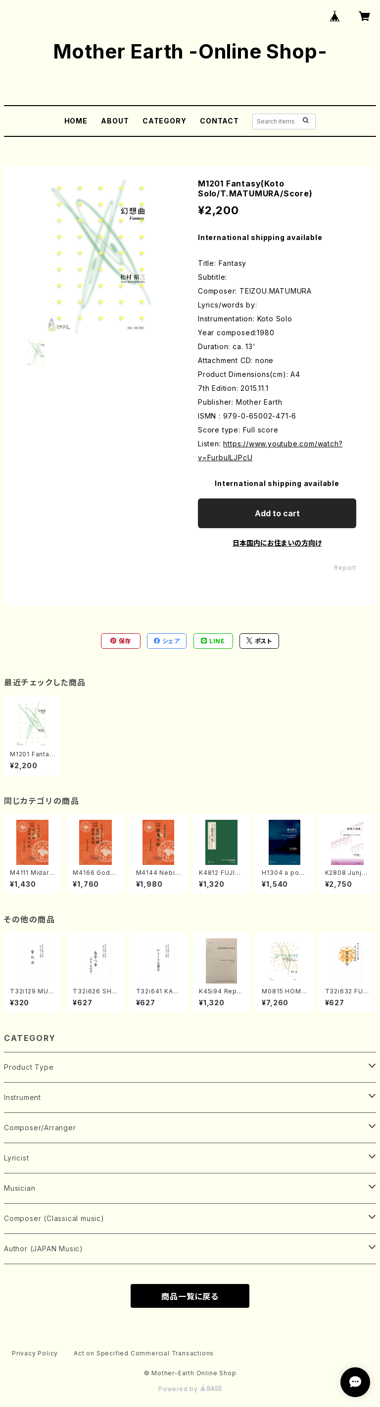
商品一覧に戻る (190, 1296)
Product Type (29, 1067)
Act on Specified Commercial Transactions (144, 1353)
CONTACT (219, 121)
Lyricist (16, 1158)
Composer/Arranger (40, 1127)
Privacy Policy (35, 1353)
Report (345, 567)
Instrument (22, 1097)
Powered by (190, 1389)
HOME (76, 121)
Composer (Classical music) (54, 1218)
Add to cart (277, 513)
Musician (19, 1188)
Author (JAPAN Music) (43, 1248)
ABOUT (115, 121)
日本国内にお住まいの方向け (277, 543)
